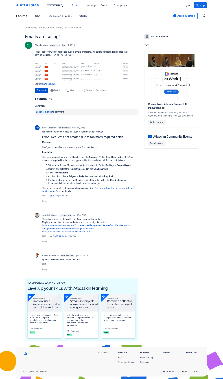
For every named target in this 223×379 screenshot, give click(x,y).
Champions (120, 5)
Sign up (200, 5)
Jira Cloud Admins (72, 27)
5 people (57, 195)
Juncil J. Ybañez (50, 215)
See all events (156, 143)
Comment (41, 90)
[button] (81, 72)
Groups (41, 27)
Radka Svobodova (50, 255)
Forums (76, 5)
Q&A (39, 15)
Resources (144, 362)
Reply (44, 201)
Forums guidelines (126, 362)
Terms (184, 371)
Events (105, 5)
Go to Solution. (49, 84)
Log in (186, 5)
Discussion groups (60, 15)
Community (55, 5)
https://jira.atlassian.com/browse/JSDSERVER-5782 (67, 231)
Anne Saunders (60, 236)
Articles (83, 15)
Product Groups (54, 27)
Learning (90, 5)
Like (44, 195)
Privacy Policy (169, 371)
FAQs (120, 357)
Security (196, 371)
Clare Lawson (41, 45)
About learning (146, 357)
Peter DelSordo (49, 127)
